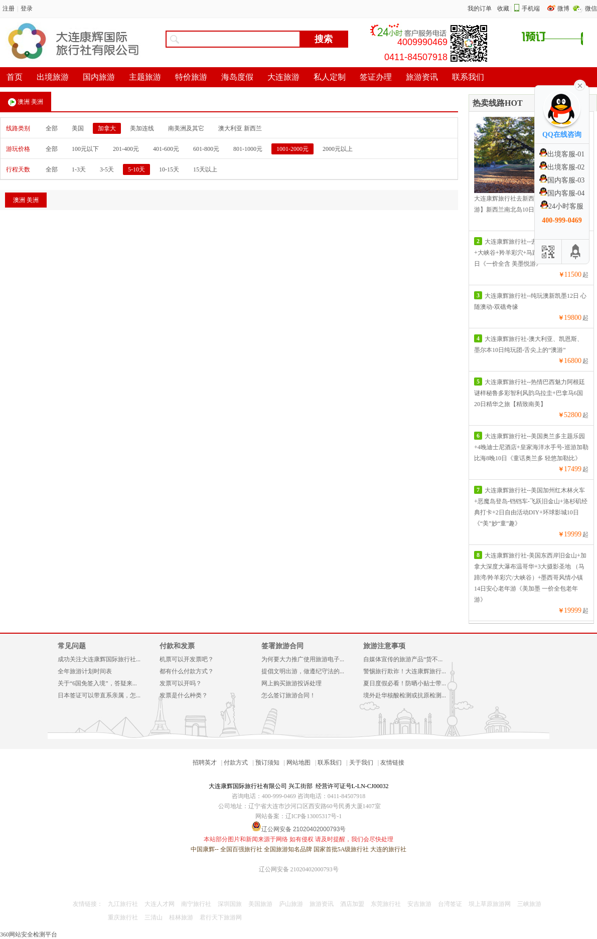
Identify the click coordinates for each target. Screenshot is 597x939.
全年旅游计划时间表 (85, 671)
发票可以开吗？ (181, 683)
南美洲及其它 (186, 128)
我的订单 (480, 8)
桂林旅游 (181, 917)
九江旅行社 (123, 903)
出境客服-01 (562, 154)
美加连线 (142, 128)
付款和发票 (177, 646)
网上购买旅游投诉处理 (291, 683)
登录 (27, 8)
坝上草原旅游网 (490, 903)
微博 (564, 8)
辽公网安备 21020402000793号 (299, 869)
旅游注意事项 (384, 646)
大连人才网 (159, 903)
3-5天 (107, 169)
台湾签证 (450, 903)
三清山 (153, 917)
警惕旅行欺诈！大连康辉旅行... (404, 671)
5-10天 (136, 169)
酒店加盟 (352, 903)
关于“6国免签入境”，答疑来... (97, 683)
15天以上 (205, 169)
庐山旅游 (291, 903)
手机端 (531, 8)
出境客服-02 (562, 167)
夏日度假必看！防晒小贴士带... (404, 683)
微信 (591, 8)
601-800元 (206, 148)
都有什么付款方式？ (187, 671)
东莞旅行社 (386, 903)
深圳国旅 (230, 903)
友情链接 (392, 762)
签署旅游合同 (282, 646)
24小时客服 (561, 206)
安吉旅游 (419, 903)
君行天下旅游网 (221, 917)
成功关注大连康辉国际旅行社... (99, 659)
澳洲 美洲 (25, 102)
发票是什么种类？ (184, 695)
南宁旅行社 (196, 903)
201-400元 (126, 148)
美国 (78, 128)
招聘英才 (205, 762)
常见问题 (72, 646)
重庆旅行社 (123, 917)
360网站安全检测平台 (28, 934)
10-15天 (169, 169)
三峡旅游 (529, 903)
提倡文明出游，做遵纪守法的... (302, 671)
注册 (9, 8)
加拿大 (107, 128)
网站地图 (298, 762)
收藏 (503, 8)
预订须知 (267, 762)
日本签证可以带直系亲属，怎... (99, 695)
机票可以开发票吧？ (187, 659)
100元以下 (85, 148)
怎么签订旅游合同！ (288, 695)
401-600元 (166, 148)
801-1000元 (247, 148)
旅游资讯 (322, 903)
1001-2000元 (292, 148)
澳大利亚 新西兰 (240, 128)
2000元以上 (338, 148)
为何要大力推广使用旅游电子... (302, 659)
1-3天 (79, 169)
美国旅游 (260, 903)
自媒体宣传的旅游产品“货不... (402, 659)
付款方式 (236, 762)
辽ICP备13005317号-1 (313, 816)
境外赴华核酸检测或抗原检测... (404, 695)
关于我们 (361, 762)
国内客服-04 (562, 193)
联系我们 (330, 762)
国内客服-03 (562, 180)
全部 (52, 128)
